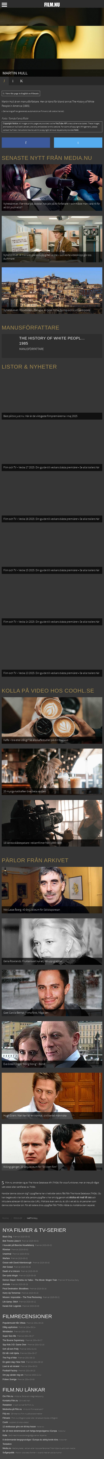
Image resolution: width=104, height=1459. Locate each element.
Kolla (5, 1435)
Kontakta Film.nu (10, 1400)
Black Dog (7, 1236)
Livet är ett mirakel (11, 1366)
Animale (6, 1284)
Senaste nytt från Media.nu (47, 158)
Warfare (6, 1258)
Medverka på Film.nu (12, 1409)
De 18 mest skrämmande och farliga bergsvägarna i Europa (30, 1431)
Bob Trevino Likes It (12, 1241)
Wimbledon (8, 1331)
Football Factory (10, 1370)
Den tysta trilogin (10, 1275)
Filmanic (6, 1418)
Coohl (5, 1422)
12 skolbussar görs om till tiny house (19, 1426)
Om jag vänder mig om (13, 1375)
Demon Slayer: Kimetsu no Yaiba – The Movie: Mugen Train (30, 1280)
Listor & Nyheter (29, 367)
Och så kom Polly (11, 1349)
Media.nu (7, 1448)
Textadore (7, 1444)
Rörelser (6, 1249)
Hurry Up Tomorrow (11, 1293)
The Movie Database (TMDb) (83, 1193)
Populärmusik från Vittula (14, 1323)
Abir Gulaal (8, 1267)
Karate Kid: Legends (12, 1306)
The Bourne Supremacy (13, 1340)
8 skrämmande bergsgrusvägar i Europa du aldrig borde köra (30, 1440)
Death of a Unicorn (11, 1271)
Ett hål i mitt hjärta (11, 1353)
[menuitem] (5, 1218)
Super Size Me (9, 1336)
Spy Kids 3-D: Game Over (14, 1344)
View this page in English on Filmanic (21, 93)
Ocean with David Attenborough (17, 1262)
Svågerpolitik (8, 1452)
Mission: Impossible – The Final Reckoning (22, 1297)
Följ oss (6, 1413)
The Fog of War (10, 1358)
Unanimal (7, 1254)
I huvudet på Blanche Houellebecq (18, 1245)
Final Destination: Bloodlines (15, 1288)
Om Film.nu (8, 1396)
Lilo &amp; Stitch (10, 1302)
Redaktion (7, 1405)
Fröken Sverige (9, 1379)
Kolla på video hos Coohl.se (48, 691)
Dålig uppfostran (10, 1327)
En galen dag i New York (14, 1362)
